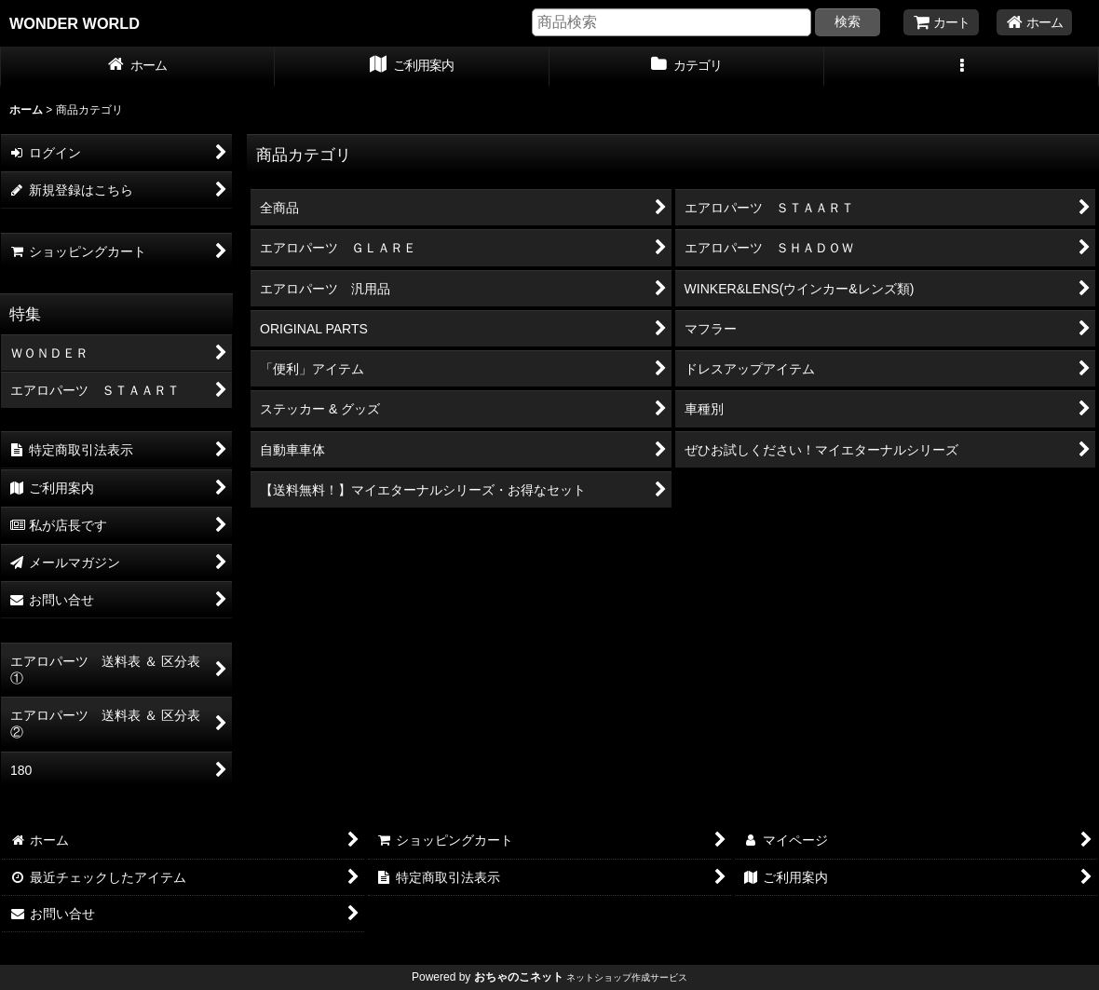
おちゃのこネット (518, 976)
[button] (961, 67)
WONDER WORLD (74, 23)
